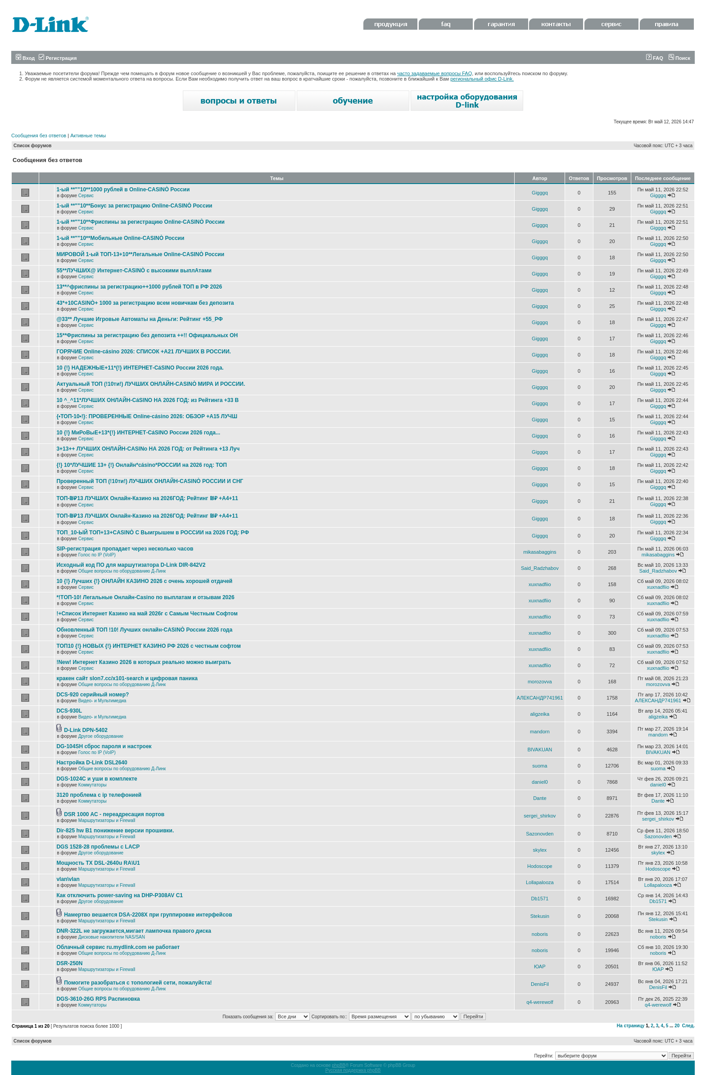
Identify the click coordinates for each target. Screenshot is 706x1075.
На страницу (631, 1025)
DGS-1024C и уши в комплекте (96, 779)
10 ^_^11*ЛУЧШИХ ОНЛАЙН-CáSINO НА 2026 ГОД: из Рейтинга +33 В (147, 400)
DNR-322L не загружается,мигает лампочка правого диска (133, 931)
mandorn (539, 731)
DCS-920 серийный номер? (92, 694)
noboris (540, 934)
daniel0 (540, 782)
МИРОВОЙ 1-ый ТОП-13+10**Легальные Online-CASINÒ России (140, 254)
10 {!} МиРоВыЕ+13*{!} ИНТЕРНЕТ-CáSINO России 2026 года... (138, 432)
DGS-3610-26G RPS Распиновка (98, 999)
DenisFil (540, 984)
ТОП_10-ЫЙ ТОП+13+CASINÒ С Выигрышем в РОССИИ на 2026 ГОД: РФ (152, 532)
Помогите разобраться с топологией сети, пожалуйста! (138, 983)
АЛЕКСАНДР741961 (539, 697)
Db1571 (540, 898)
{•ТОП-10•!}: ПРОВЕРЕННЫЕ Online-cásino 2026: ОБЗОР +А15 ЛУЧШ (146, 416)
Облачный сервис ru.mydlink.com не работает (118, 947)
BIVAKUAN (539, 749)
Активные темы (88, 135)
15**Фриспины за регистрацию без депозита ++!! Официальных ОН (147, 335)
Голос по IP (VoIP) (97, 554)
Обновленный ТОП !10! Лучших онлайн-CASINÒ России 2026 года (144, 630)
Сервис (86, 195)
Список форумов (33, 145)
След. (688, 1025)
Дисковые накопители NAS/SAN (111, 937)
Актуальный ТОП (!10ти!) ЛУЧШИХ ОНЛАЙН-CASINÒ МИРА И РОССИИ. (150, 384)
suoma (539, 765)
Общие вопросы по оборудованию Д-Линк (122, 571)
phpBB (338, 1065)
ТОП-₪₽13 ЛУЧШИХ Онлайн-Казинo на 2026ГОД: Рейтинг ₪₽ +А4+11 (147, 498)
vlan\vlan (67, 879)
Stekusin (539, 916)
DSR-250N (69, 963)
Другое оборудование (100, 736)
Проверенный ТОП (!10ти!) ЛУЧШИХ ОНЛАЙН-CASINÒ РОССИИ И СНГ (149, 481)
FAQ (654, 58)
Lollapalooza (540, 882)
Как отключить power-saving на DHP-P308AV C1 (119, 895)
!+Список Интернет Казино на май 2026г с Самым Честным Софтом (146, 613)
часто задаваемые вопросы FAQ (434, 73)
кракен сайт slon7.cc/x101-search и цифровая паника (127, 678)
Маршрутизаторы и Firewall (107, 820)
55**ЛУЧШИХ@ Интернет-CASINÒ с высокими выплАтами (134, 270)
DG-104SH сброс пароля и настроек (103, 746)
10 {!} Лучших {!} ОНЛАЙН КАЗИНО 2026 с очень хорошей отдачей (144, 581)
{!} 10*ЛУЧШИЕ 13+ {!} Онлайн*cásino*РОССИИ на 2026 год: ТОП (141, 465)
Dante (539, 798)
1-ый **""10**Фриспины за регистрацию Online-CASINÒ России (140, 222)
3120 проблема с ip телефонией (98, 795)
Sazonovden (539, 833)
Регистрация (58, 58)
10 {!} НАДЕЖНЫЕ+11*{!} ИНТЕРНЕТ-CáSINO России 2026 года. (139, 368)
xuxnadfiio (540, 584)
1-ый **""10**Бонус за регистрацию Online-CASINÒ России (134, 206)
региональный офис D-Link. (482, 78)
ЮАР (539, 966)
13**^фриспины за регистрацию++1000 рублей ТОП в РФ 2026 (139, 287)
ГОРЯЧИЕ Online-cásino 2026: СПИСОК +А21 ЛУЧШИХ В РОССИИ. (143, 351)
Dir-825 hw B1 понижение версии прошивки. (115, 830)
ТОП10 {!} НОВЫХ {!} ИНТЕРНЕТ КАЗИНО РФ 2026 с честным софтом (148, 646)
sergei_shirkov (540, 815)
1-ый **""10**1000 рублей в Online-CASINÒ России (123, 189)
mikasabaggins (539, 552)
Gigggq (540, 192)
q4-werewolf (539, 1002)
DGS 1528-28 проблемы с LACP (98, 847)
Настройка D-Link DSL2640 (91, 762)
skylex (540, 850)
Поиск (679, 58)
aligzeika (539, 714)
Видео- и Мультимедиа (102, 700)
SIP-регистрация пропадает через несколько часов (124, 549)
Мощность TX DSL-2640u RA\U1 (98, 863)
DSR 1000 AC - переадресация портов (114, 814)
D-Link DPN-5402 (86, 730)
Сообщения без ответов (38, 135)
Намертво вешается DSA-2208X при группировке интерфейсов (148, 915)
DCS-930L (69, 711)
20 (676, 1025)
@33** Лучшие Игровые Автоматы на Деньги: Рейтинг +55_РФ (139, 319)
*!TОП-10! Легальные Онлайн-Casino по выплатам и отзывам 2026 (145, 597)
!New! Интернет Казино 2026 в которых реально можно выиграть (143, 662)
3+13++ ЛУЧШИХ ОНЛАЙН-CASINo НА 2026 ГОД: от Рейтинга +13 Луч (148, 449)
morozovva (540, 681)
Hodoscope (539, 866)
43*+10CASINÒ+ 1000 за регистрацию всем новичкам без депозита (145, 303)
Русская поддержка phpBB (352, 1070)
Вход (25, 58)
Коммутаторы (92, 784)
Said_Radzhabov (540, 568)
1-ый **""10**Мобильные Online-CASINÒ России (120, 238)
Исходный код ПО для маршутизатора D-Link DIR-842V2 (130, 565)
